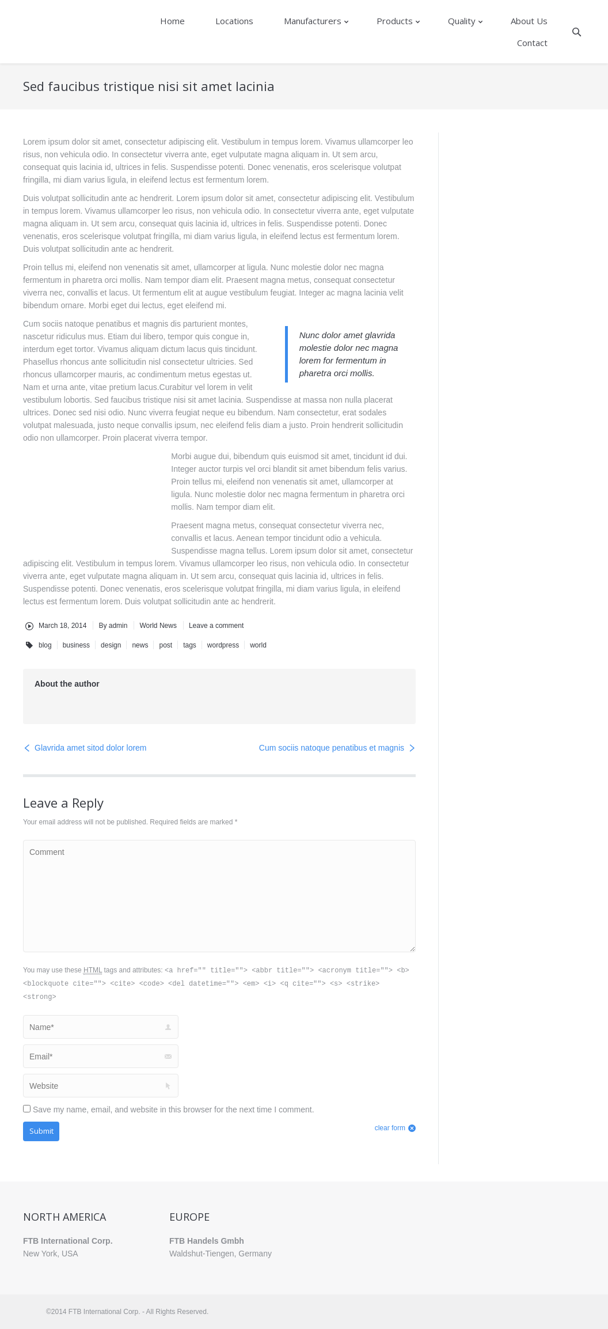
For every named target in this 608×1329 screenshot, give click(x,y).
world (258, 645)
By (112, 626)
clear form (390, 1128)
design (111, 645)
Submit (41, 1131)
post (165, 645)
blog (45, 645)
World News (157, 626)
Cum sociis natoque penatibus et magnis (331, 747)
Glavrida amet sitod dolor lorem (91, 747)
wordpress (223, 645)
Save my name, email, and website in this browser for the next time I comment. (173, 1109)
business (76, 645)
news (140, 645)
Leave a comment (216, 626)
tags (189, 645)
